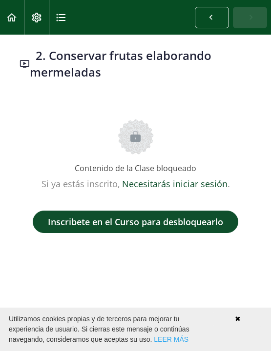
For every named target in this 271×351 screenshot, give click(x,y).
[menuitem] (36, 17)
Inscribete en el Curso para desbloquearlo (135, 222)
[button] (12, 17)
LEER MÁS (171, 339)
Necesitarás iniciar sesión (175, 184)
